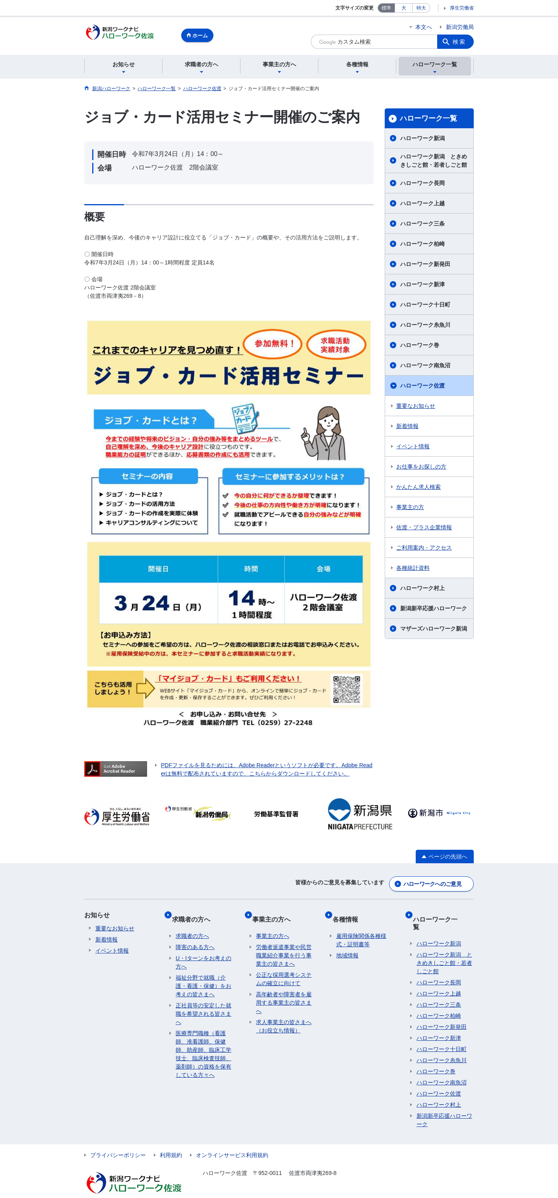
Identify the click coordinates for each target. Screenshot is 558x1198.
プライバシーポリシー (118, 1138)
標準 (386, 8)
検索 (459, 42)
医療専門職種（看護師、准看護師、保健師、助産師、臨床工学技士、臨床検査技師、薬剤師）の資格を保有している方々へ (203, 1045)
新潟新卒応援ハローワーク (433, 609)
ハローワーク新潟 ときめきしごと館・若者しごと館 (433, 161)
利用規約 (171, 1138)
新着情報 (407, 427)
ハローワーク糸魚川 (425, 326)
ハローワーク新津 (422, 285)
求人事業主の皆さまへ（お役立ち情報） (284, 1017)
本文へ (423, 27)
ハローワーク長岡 (422, 184)
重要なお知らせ (415, 407)
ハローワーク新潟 (422, 139)
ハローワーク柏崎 (422, 245)
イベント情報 (413, 447)
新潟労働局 (460, 27)
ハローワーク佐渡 (422, 387)
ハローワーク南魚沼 (425, 366)
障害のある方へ (195, 938)
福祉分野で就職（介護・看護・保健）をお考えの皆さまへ (203, 976)
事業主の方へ (275, 913)
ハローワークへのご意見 (432, 882)
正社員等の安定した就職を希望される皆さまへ (203, 1004)
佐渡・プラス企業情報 (424, 528)
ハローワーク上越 (422, 204)
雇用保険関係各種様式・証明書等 (361, 931)
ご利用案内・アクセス (424, 549)
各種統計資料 (413, 569)
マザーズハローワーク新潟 (433, 630)
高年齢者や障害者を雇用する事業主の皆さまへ (284, 993)
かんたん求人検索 (418, 488)
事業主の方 (410, 508)
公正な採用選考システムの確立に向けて (284, 970)
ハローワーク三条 (422, 225)
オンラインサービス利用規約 (232, 1138)
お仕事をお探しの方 (421, 468)
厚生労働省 (462, 8)
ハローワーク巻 (419, 346)
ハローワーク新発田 (425, 265)
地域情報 (347, 946)
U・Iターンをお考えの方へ (203, 953)
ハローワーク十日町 (425, 306)
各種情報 (349, 913)
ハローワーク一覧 (428, 119)
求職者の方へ (195, 913)
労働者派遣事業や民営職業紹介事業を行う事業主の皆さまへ (284, 946)
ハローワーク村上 (422, 589)
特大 (421, 8)
